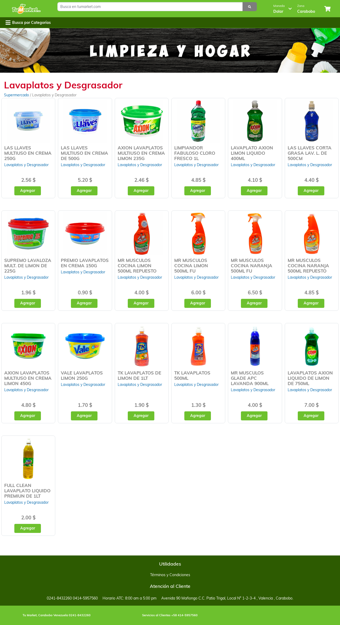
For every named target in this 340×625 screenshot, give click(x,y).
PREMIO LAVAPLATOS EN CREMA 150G (85, 262)
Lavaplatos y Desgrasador (26, 164)
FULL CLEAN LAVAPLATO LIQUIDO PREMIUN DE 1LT (27, 490)
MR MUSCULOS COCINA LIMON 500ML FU (191, 265)
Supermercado (17, 95)
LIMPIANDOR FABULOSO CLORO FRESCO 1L (194, 153)
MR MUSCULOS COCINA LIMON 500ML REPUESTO (137, 265)
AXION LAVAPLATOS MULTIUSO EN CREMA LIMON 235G (141, 153)
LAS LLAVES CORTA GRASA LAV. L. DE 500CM (310, 153)
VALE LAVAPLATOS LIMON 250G (82, 375)
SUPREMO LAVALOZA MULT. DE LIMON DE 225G (27, 265)
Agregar (27, 190)
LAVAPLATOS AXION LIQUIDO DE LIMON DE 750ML (310, 378)
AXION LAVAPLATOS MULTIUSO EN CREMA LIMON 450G (28, 378)
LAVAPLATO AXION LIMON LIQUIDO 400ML (252, 153)
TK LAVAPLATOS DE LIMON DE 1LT (139, 375)
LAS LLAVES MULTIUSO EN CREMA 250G (28, 153)
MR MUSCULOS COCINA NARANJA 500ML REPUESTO (308, 265)
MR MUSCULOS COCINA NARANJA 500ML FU (251, 265)
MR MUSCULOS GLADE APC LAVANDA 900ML (250, 378)
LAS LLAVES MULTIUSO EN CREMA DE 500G (84, 153)
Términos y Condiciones (170, 574)
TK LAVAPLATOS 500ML (192, 375)
